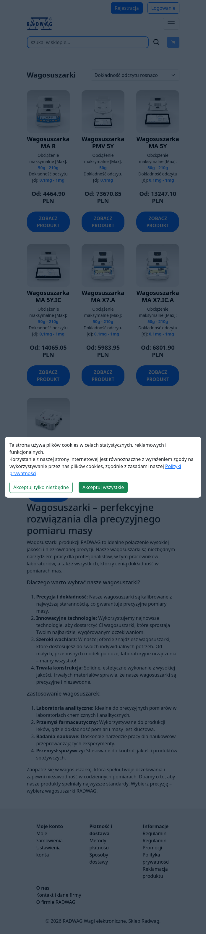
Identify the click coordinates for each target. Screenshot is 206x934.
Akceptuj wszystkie (103, 487)
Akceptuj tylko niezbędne (41, 487)
